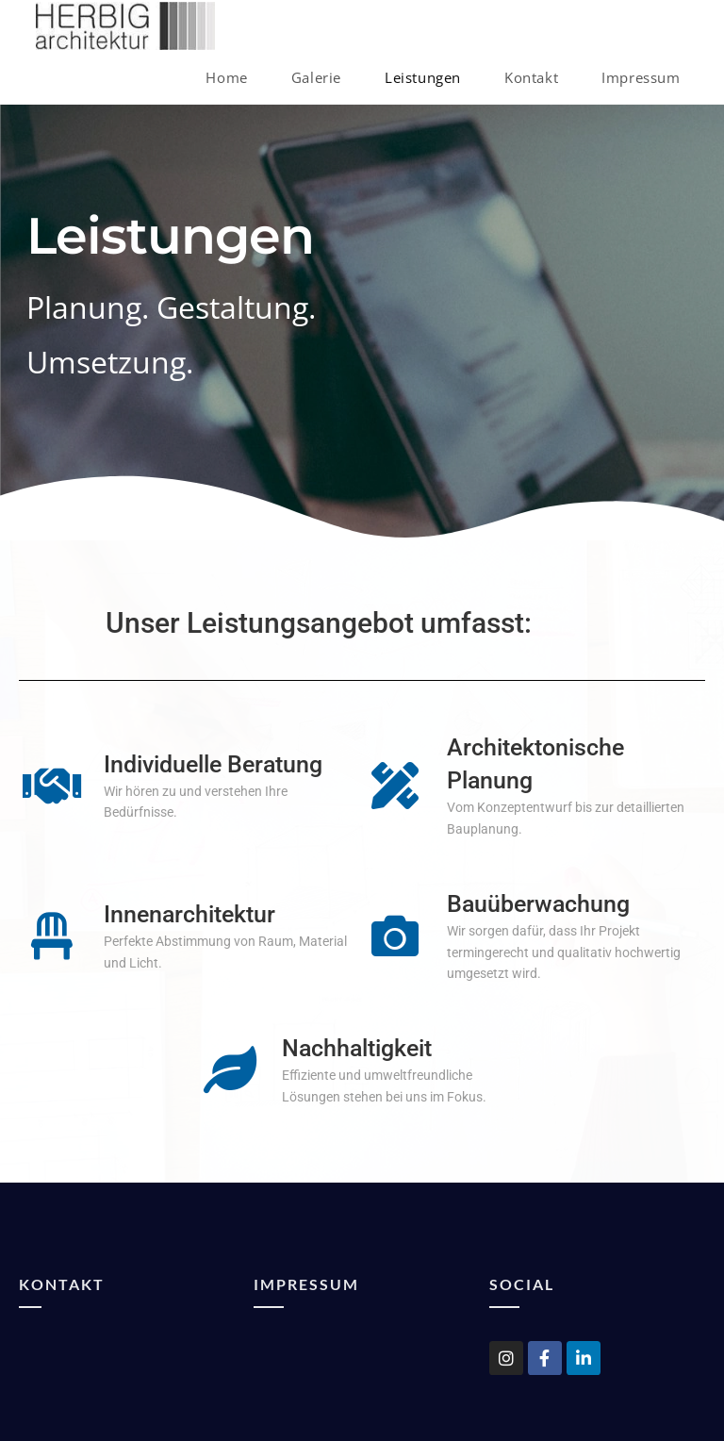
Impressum (306, 1284)
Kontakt (62, 1284)
